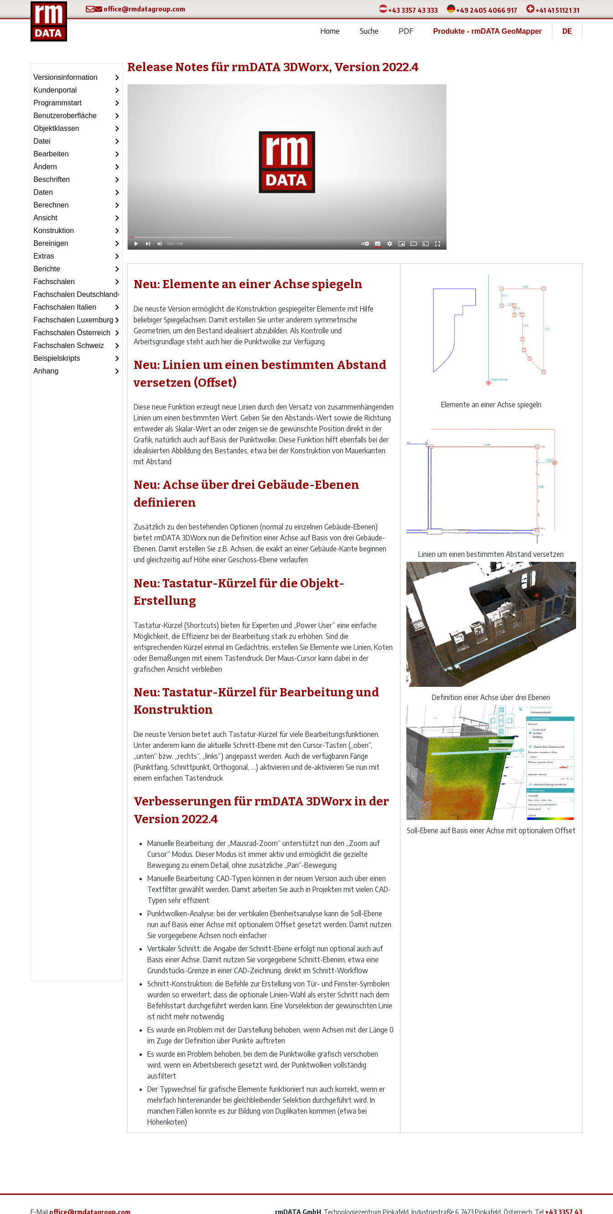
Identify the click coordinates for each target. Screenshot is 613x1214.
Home (330, 31)
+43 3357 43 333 (413, 10)
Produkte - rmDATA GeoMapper (487, 31)
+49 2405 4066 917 (486, 10)
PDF (406, 31)
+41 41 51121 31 (557, 10)
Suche (369, 31)
